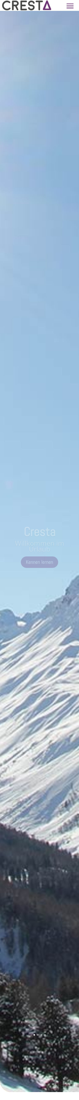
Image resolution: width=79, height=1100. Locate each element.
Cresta (39, 533)
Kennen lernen (39, 563)
